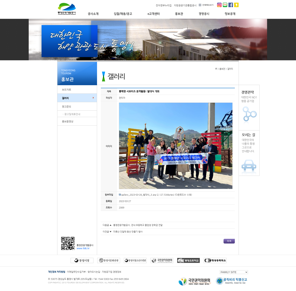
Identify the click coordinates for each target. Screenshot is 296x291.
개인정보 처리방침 (56, 271)
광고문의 (66, 106)
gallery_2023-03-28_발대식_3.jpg (137, 194)
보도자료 (66, 89)
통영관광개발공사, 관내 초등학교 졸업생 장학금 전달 (138, 225)
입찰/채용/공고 (123, 13)
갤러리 (65, 98)
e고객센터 (153, 13)
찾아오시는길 (94, 271)
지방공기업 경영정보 (111, 271)
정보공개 (230, 14)
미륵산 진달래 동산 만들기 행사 (128, 231)
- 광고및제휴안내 (71, 114)
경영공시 (203, 13)
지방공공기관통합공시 (185, 5)
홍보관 (179, 13)
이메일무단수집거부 (76, 271)
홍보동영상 (67, 121)
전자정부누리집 (164, 5)
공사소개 (93, 13)
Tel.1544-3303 (102, 279)
